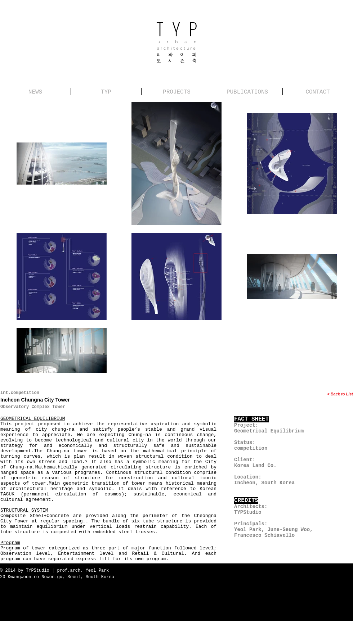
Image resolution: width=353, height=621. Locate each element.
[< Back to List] (320, 394)
